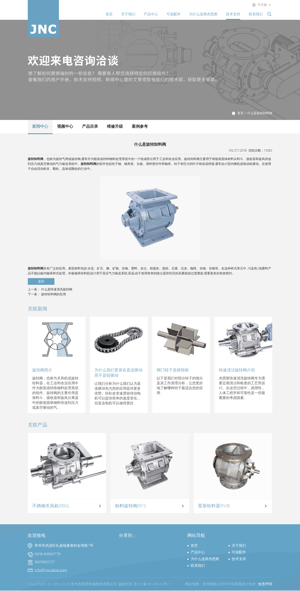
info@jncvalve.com (50, 570)
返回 (41, 281)
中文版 (262, 5)
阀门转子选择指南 (173, 370)
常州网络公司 (213, 584)
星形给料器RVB (214, 506)
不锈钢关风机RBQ (50, 506)
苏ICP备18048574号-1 (152, 584)
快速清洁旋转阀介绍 (237, 370)
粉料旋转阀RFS (130, 506)
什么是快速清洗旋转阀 (56, 289)
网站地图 (192, 584)
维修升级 (115, 126)
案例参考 (140, 126)
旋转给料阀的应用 (53, 294)
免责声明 (265, 584)
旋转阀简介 (42, 370)
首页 (240, 113)
